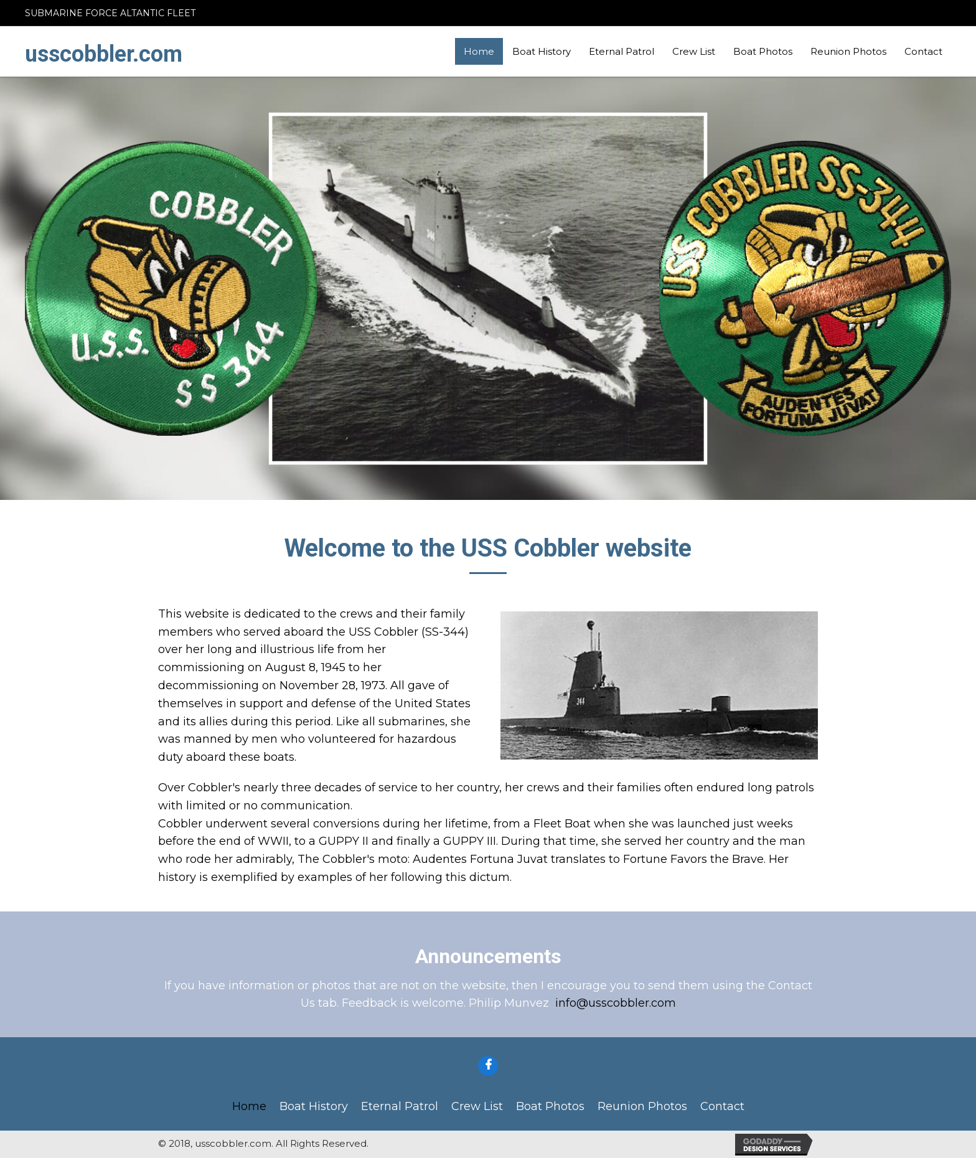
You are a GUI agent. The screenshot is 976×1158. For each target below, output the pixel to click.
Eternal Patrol (621, 51)
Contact (923, 51)
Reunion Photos (848, 51)
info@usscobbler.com (615, 1003)
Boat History (541, 51)
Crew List (693, 51)
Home (479, 51)
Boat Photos (762, 51)
